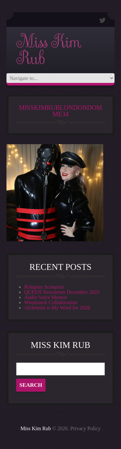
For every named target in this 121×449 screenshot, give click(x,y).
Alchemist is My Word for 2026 (57, 307)
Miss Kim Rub (48, 50)
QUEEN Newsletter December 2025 (61, 292)
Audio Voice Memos (45, 297)
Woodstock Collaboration (50, 302)
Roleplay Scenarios (44, 287)
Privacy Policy (85, 428)
